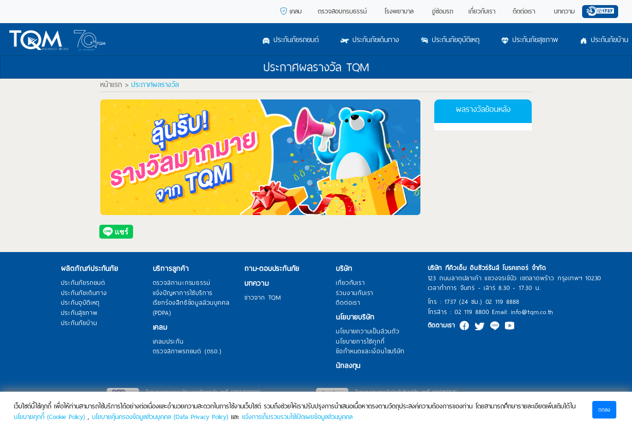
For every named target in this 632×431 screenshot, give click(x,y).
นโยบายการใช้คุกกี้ (360, 342)
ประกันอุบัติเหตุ (80, 303)
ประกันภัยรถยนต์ (83, 283)
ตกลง (604, 409)
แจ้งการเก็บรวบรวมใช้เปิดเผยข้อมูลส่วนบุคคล (297, 416)
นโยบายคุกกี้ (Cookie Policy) (49, 416)
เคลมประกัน (168, 342)
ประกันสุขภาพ (79, 313)
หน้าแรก (111, 84)
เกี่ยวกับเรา (350, 283)
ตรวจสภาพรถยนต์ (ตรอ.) (187, 351)
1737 (450, 301)
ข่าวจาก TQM (262, 298)
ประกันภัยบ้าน (79, 323)
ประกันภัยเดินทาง (84, 293)
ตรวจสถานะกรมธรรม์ (182, 283)
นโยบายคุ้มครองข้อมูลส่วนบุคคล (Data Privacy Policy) (160, 416)
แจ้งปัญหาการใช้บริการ (183, 293)
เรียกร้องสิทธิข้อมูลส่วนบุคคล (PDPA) (191, 308)
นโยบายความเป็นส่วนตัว (367, 331)
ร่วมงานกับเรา (354, 293)
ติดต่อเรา (348, 303)
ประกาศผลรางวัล (155, 84)
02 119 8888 (502, 301)
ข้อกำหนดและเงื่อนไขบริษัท (370, 351)
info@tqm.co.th (532, 312)
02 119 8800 (472, 312)
